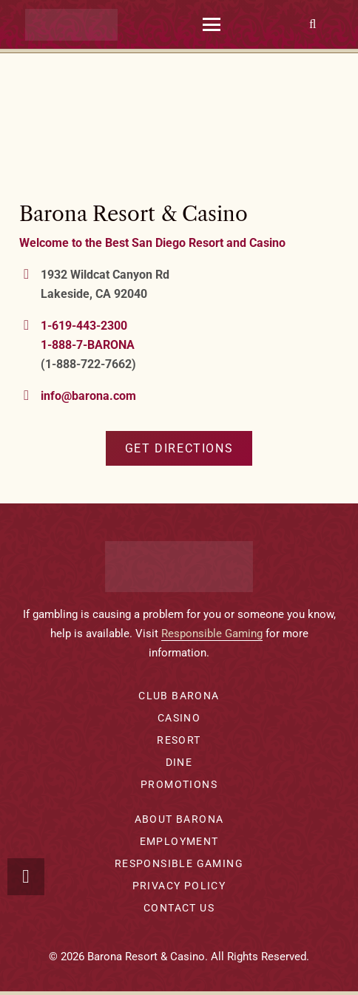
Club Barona (178, 696)
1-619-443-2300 (84, 326)
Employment (179, 841)
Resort (178, 740)
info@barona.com (88, 396)
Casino (179, 718)
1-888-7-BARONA (88, 345)
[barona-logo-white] (71, 25)
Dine (179, 762)
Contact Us (179, 908)
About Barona (179, 819)
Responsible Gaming (212, 633)
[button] (211, 24)
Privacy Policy (179, 886)
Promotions (179, 784)
